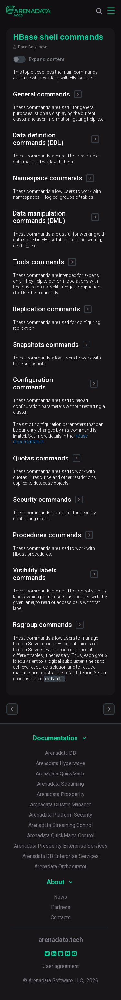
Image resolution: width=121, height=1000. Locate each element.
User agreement (61, 966)
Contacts (61, 917)
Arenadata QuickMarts (61, 774)
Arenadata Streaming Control (60, 825)
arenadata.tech (60, 940)
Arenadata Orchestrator (60, 867)
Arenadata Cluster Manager (60, 805)
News (60, 897)
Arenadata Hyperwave (60, 763)
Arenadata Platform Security (60, 815)
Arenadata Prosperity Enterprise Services (60, 846)
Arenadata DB (60, 753)
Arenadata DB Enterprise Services (60, 856)
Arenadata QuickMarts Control (60, 836)
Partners (60, 907)
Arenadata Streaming (60, 784)
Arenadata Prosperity (61, 794)
